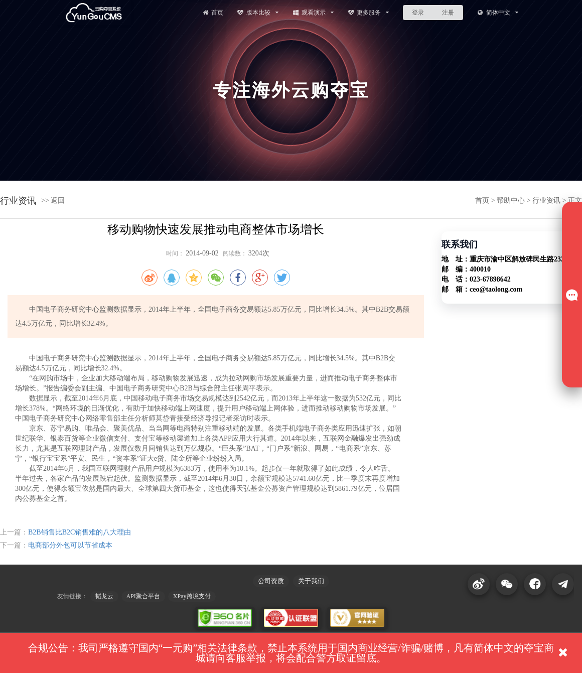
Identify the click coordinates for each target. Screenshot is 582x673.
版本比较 (257, 12)
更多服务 (368, 12)
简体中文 (497, 12)
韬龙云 (104, 596)
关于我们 (311, 581)
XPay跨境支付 (192, 596)
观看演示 (313, 12)
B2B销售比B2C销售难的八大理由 (79, 532)
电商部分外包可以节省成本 (70, 545)
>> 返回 (53, 200)
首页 (212, 12)
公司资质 (271, 581)
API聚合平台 (143, 596)
